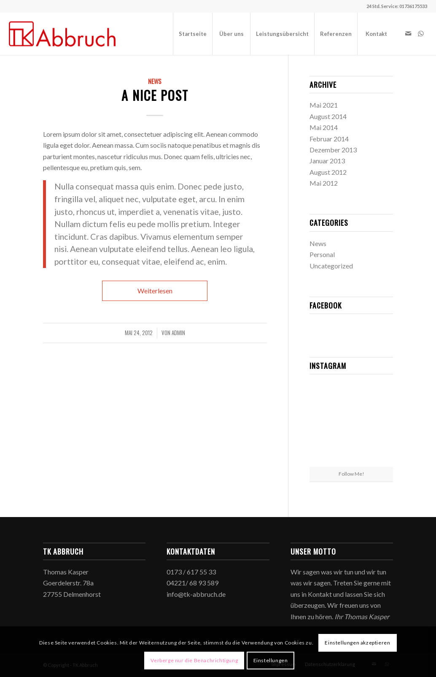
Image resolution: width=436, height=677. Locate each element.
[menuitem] (192, 34)
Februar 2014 (329, 139)
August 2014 (328, 116)
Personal (322, 254)
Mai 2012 (324, 183)
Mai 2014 (324, 127)
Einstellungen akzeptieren (357, 642)
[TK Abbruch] (62, 34)
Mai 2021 (324, 105)
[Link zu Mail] (408, 33)
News (154, 81)
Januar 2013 (327, 161)
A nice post (154, 95)
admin (178, 333)
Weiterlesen (154, 291)
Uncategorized (331, 266)
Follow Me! (351, 474)
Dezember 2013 (333, 150)
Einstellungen (270, 660)
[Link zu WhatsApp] (420, 33)
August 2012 (328, 172)
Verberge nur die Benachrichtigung (194, 660)
